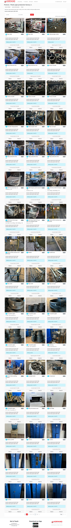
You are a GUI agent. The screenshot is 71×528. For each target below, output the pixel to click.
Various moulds (52, 65)
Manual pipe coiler (32, 126)
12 (37, 514)
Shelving (51, 345)
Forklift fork (52, 252)
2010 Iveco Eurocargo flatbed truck (12, 220)
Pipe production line (11, 65)
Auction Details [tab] (7, 7)
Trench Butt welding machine (11, 376)
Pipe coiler (9, 34)
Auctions (26, 1)
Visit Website (14, 523)
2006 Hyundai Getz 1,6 (13, 187)
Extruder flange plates (13, 126)
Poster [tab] (22, 7)
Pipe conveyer (52, 126)
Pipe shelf (10, 283)
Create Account (58, 1)
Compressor (52, 376)
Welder (30, 252)
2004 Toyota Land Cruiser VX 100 (34, 188)
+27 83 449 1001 (14, 525)
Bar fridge (51, 408)
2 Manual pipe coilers (54, 34)
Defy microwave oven (33, 408)
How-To (36, 1)
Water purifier (11, 439)
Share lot (19, 47)
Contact (31, 1)
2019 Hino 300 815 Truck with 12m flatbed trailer (33, 220)
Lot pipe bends (31, 376)
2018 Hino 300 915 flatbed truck (54, 188)
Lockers (30, 439)
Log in (64, 1)
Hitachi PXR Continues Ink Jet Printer (54, 220)
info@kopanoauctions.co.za (14, 524)
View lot (10, 47)
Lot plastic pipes (11, 313)
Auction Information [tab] (15, 7)
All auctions (19, 1)
